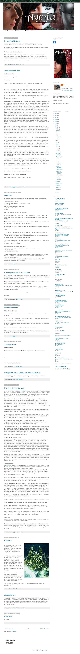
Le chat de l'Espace (12, 41)
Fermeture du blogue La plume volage (63, 214)
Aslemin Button (58, 259)
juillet (57, 144)
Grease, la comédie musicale (61, 301)
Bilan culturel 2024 (59, 209)
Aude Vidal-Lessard (59, 203)
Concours (32, 30)
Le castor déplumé (59, 305)
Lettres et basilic (59, 310)
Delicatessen (58, 353)
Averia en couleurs (59, 326)
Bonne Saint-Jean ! (59, 275)
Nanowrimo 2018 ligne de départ (62, 256)
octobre (58, 137)
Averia (11, 30)
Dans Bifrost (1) (58, 270)
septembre (58, 139)
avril (57, 150)
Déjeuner (8, 195)
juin (57, 146)
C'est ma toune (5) (59, 296)
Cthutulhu (8, 540)
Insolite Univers (58, 284)
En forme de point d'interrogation (62, 322)
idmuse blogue (58, 279)
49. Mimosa (57, 266)
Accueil (6, 30)
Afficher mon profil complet (67, 90)
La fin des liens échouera (60, 199)
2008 (56, 192)
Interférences (58, 239)
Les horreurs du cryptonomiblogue (63, 250)
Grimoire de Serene (59, 349)
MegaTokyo (23, 391)
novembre (58, 133)
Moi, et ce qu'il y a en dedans (62, 244)
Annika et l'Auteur (58, 327)
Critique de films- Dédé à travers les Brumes (22, 373)
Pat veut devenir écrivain (14, 388)
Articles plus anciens (44, 628)
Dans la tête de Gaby (60, 295)
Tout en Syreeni (58, 225)
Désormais (57, 261)
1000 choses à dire (12, 71)
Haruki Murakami (11, 308)
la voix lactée (58, 269)
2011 (56, 125)
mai (57, 148)
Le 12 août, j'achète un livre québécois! (63, 317)
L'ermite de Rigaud (59, 233)
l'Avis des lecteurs (19, 30)
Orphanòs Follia (59, 321)
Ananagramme (10, 344)
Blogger (46, 650)
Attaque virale (10, 595)
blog (9, 465)
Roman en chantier (59, 357)
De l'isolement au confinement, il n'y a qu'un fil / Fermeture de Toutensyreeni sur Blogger (64, 228)
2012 (56, 123)
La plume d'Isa (58, 348)
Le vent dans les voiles (60, 300)
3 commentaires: (19, 379)
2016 (56, 115)
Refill (56, 354)
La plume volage (59, 213)
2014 (56, 119)
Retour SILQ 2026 (59, 204)
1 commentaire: (19, 299)
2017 (56, 113)
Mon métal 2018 (58, 251)
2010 (56, 127)
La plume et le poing (60, 198)
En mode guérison (59, 344)
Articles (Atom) (13, 631)
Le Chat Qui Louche (59, 274)
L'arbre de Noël (58, 306)
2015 (56, 117)
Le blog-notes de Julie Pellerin (62, 316)
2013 (56, 121)
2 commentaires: (19, 588)
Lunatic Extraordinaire (60, 366)
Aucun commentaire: (20, 64)
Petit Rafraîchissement (60, 332)
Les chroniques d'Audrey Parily (62, 368)
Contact (26, 30)
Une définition (58, 280)
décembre (58, 130)
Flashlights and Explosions (61, 264)
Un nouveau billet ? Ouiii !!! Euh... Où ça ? (64, 291)
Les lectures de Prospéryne (61, 208)
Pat (63, 85)
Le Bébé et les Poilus (60, 330)
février (57, 187)
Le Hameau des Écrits (60, 343)
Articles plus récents (9, 628)
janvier (57, 189)
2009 (56, 129)
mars (57, 151)
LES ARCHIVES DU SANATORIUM (63, 364)
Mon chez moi (58, 255)
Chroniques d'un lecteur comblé (17, 272)
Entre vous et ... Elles (60, 290)
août (57, 142)
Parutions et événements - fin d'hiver (62, 240)
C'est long (8, 616)
